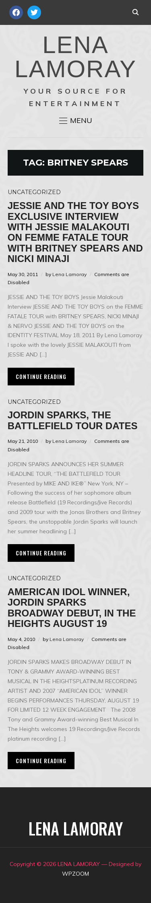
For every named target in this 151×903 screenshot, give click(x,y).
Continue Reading (41, 376)
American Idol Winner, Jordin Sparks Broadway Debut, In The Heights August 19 (72, 607)
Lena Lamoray (69, 274)
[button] (75, 120)
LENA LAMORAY (75, 56)
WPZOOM (75, 873)
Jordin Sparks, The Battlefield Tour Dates (73, 420)
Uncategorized (34, 192)
